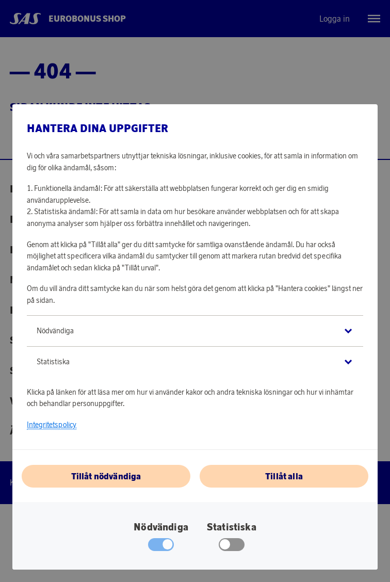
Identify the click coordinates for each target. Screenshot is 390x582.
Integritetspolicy (51, 424)
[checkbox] (232, 547)
